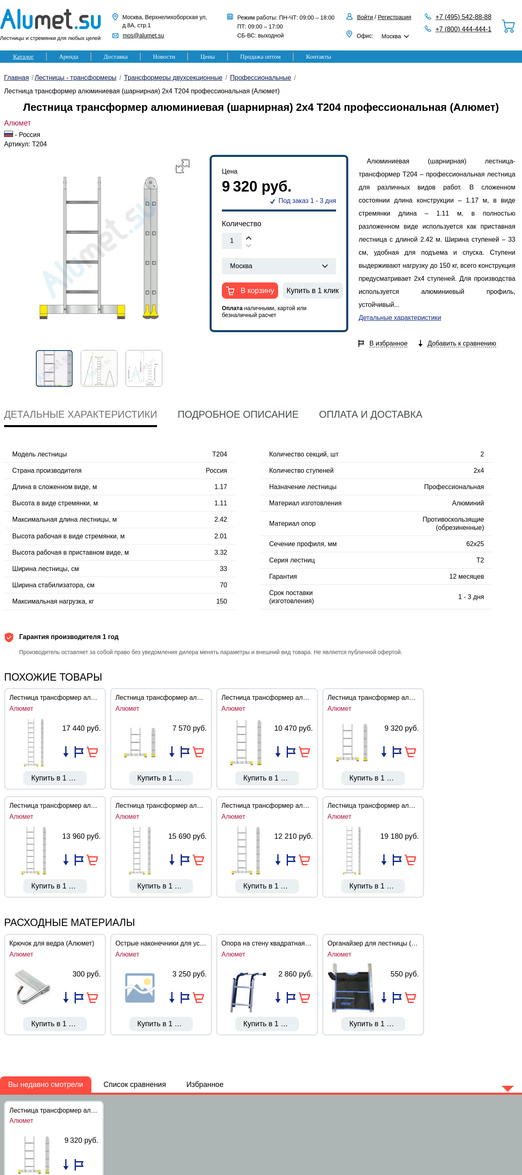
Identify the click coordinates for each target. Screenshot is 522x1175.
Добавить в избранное (79, 752)
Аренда (68, 56)
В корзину (256, 291)
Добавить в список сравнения (66, 752)
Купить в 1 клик (313, 291)
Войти (365, 17)
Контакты (318, 56)
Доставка (116, 56)
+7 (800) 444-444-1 (463, 29)
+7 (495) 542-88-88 (463, 16)
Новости (164, 56)
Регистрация (394, 17)
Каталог (23, 56)
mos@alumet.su (143, 35)
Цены (207, 56)
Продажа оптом (260, 56)
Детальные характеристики (399, 317)
